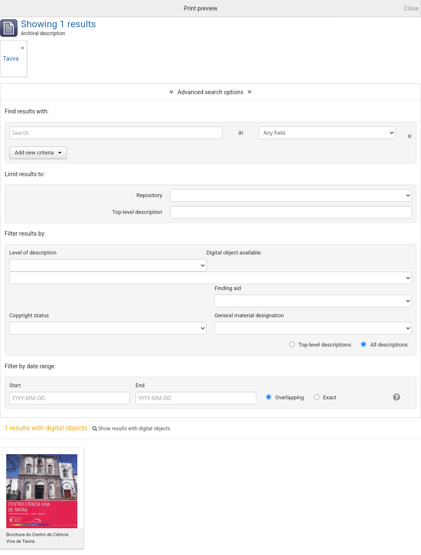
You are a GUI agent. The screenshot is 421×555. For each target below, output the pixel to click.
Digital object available (234, 252)
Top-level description (137, 212)
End (140, 385)
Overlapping (285, 397)
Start (15, 385)
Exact (325, 397)
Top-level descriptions (320, 345)
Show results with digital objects (131, 429)
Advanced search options (210, 92)
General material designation (249, 315)
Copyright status (29, 315)
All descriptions (384, 345)
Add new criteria (38, 152)
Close (411, 8)
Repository (149, 195)
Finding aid (227, 288)
